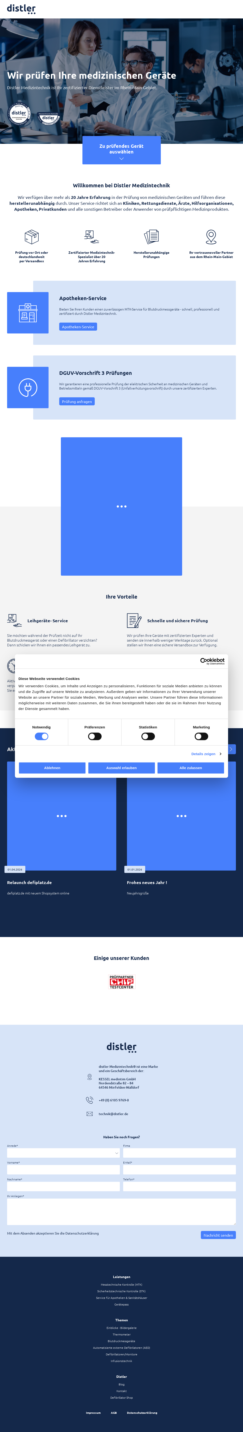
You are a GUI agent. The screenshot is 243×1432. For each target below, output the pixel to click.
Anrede (12, 1145)
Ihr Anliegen (15, 1196)
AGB (114, 1412)
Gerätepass (121, 1304)
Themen (121, 1320)
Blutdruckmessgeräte (121, 1341)
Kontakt (122, 1391)
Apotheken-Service (78, 326)
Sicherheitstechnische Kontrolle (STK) (121, 1291)
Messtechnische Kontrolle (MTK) (121, 1284)
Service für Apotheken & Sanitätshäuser (121, 1298)
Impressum (93, 1412)
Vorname (12, 1162)
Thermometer (121, 1334)
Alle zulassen (191, 768)
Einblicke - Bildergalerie (122, 1328)
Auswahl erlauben (121, 768)
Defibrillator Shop (121, 1397)
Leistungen (121, 1276)
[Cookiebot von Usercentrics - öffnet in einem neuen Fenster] (204, 661)
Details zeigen (203, 754)
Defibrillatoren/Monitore (121, 1354)
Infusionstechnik (121, 1361)
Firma (126, 1145)
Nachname (14, 1179)
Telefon (128, 1179)
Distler (121, 1376)
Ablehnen (52, 768)
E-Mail (127, 1162)
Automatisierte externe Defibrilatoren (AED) (121, 1347)
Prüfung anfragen (77, 401)
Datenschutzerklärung (142, 1412)
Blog (122, 1384)
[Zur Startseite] (21, 9)
